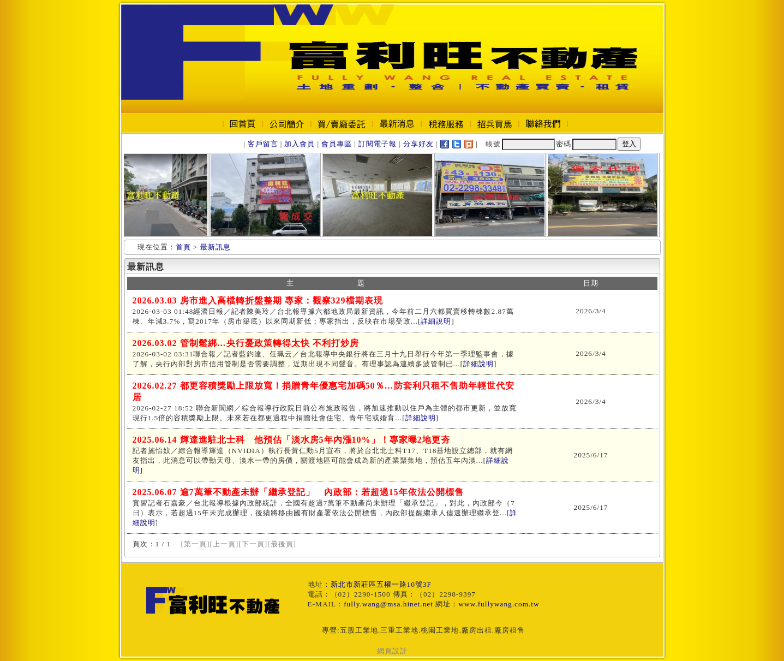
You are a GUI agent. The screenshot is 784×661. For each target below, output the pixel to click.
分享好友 (418, 144)
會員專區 (336, 144)
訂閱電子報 (377, 144)
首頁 (183, 247)
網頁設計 (392, 651)
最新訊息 (215, 247)
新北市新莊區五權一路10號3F (381, 584)
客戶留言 (263, 144)
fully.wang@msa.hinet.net (388, 604)
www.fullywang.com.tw (498, 604)
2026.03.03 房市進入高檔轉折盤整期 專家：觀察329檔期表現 (258, 300)
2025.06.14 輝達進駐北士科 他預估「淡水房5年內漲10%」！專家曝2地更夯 (291, 439)
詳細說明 (436, 321)
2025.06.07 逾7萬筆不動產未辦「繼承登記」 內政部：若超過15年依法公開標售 (298, 492)
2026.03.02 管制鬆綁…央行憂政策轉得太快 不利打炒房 (246, 343)
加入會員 (299, 144)
